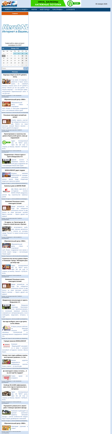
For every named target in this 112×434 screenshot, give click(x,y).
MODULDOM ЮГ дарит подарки (15, 170)
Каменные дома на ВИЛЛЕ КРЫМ (15, 186)
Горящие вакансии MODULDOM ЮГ (15, 341)
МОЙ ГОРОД (44, 9)
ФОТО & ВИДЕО (21, 9)
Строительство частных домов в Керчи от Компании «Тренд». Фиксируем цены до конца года (15, 260)
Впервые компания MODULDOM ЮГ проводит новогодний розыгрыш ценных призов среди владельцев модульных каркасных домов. (15, 177)
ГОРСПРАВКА (57, 9)
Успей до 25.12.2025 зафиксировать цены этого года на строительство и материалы (15, 387)
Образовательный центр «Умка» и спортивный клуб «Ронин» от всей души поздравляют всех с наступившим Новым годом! (15, 106)
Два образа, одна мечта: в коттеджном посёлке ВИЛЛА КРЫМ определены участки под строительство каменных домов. (15, 193)
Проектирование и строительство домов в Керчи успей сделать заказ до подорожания (15, 136)
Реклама (15, 72)
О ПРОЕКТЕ (70, 9)
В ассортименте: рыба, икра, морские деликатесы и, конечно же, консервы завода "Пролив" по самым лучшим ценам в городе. (15, 231)
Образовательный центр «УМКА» (15, 99)
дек (3, 48)
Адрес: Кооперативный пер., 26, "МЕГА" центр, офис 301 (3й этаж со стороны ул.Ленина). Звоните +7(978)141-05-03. (15, 144)
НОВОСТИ (8, 9)
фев (27, 48)
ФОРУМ (34, 9)
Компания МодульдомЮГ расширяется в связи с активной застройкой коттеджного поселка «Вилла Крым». (15, 348)
